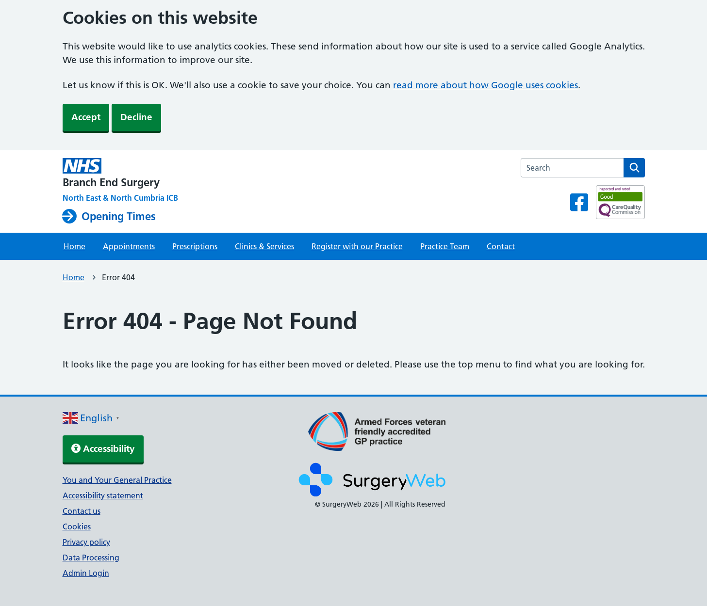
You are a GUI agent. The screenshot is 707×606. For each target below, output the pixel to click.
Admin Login (86, 573)
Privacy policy (86, 542)
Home (74, 246)
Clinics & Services (264, 246)
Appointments (129, 246)
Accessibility (103, 448)
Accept (85, 117)
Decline (136, 117)
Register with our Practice (357, 246)
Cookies (77, 526)
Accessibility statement (103, 495)
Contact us (81, 511)
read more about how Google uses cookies (485, 85)
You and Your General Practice (117, 480)
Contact (501, 246)
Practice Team (444, 246)
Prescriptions (194, 246)
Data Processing (91, 557)
